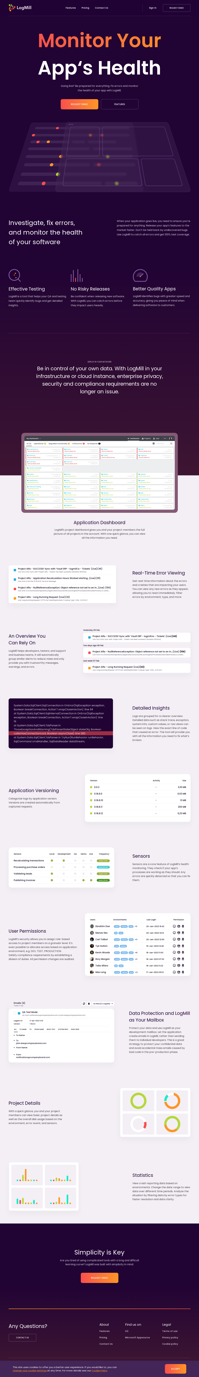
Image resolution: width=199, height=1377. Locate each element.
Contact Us (101, 7)
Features (71, 7)
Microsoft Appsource (137, 1337)
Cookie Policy (99, 1370)
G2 (126, 1331)
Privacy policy (170, 1337)
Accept (175, 1368)
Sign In (152, 7)
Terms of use (169, 1331)
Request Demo (177, 8)
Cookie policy (170, 1344)
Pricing (85, 7)
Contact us (22, 1337)
